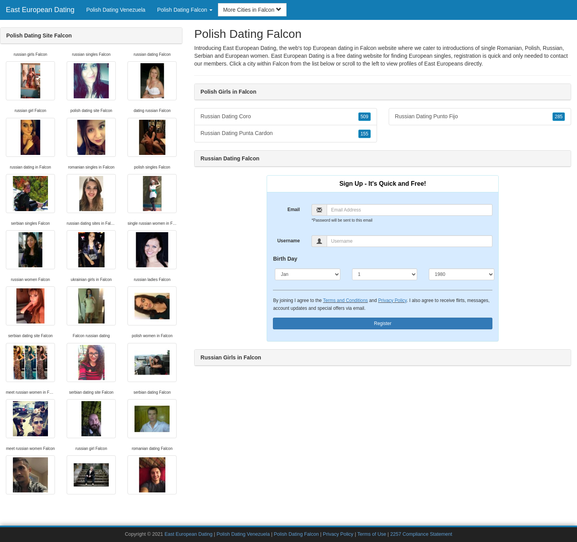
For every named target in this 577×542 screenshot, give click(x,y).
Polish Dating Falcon (296, 534)
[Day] (384, 274)
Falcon (281, 63)
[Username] (409, 241)
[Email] (409, 210)
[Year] (461, 274)
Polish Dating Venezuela (115, 10)
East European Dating (40, 10)
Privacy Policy (392, 300)
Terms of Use (371, 534)
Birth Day (285, 259)
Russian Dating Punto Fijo (480, 116)
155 (364, 134)
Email (293, 209)
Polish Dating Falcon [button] (184, 10)
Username (288, 240)
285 (559, 116)
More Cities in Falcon (252, 10)
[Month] (307, 274)
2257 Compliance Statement (421, 534)
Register (382, 323)
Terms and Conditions (345, 300)
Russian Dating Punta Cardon (285, 133)
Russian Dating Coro (285, 116)
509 (364, 116)
